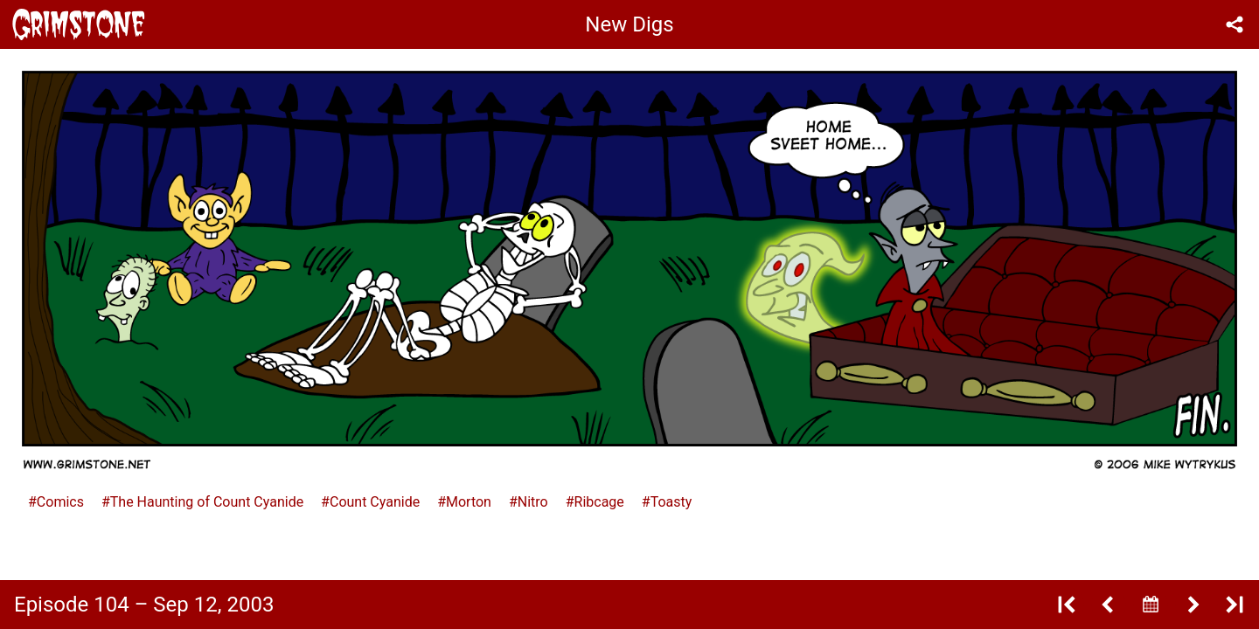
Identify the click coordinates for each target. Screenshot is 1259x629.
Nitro (533, 502)
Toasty (671, 502)
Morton (468, 502)
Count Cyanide (375, 502)
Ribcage (599, 502)
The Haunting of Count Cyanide (206, 502)
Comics (60, 502)
